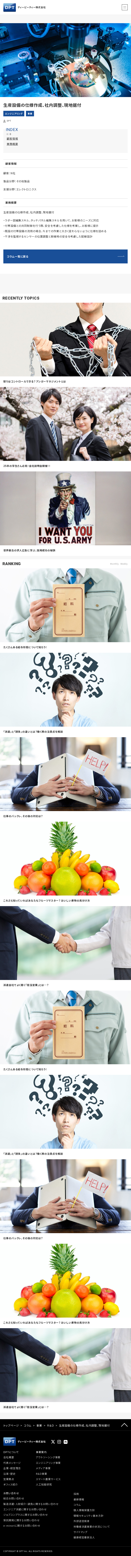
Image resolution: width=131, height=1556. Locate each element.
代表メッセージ (12, 1463)
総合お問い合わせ (13, 1498)
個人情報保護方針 (84, 1510)
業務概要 (12, 144)
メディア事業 (43, 1468)
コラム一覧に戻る (17, 256)
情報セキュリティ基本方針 (89, 1515)
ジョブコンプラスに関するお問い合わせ (25, 1514)
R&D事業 (41, 1473)
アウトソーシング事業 (48, 1457)
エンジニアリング (14, 113)
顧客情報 (12, 138)
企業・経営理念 (12, 1468)
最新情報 (79, 1499)
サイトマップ (80, 1532)
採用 (76, 1494)
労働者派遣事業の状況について (92, 1526)
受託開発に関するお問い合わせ (21, 1520)
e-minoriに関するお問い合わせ (21, 1525)
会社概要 (8, 1457)
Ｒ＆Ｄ (50, 1425)
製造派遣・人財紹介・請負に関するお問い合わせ (30, 1504)
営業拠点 (8, 1479)
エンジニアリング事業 (48, 1463)
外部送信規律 (81, 1521)
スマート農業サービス (48, 1479)
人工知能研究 (44, 1484)
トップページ (11, 1425)
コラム (27, 1425)
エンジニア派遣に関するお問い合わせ (25, 1509)
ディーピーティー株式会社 (24, 7)
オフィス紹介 (10, 1484)
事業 (30, 113)
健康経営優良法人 (84, 1537)
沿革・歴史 (9, 1473)
